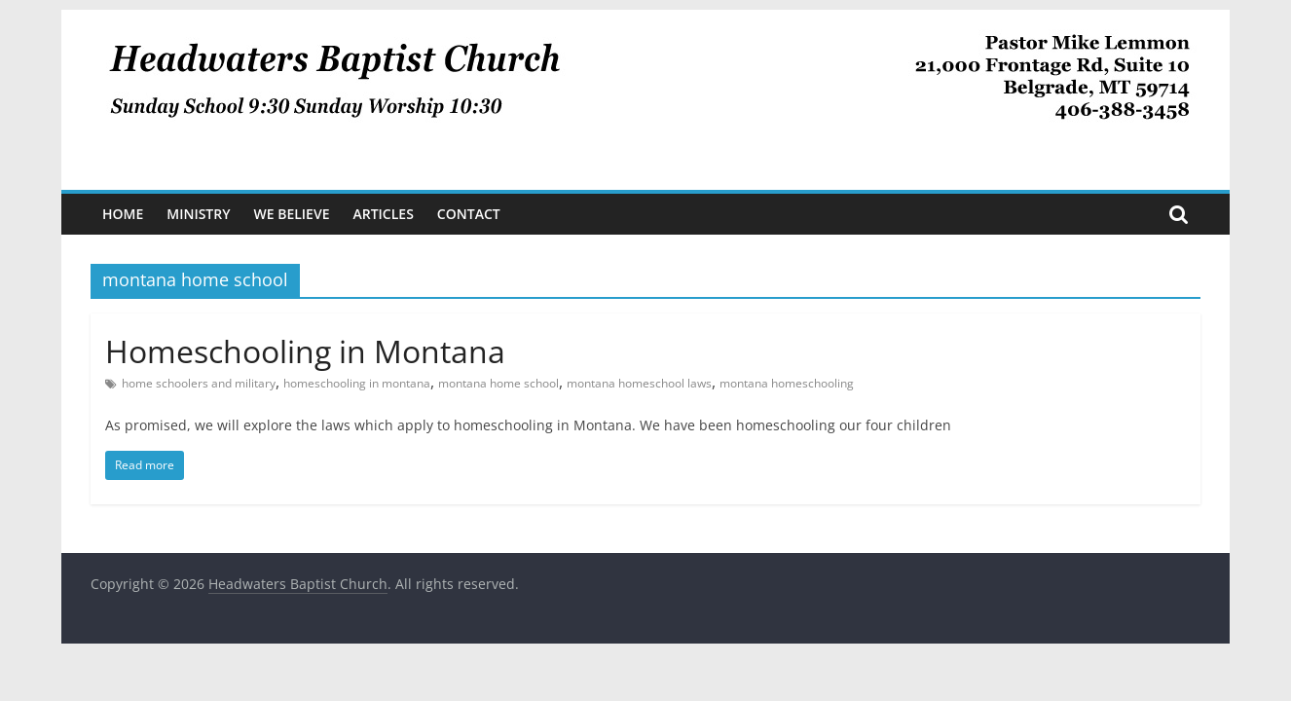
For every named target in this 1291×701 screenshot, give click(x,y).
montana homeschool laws (639, 383)
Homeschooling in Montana (305, 351)
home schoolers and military (199, 383)
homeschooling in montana (356, 383)
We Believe (292, 213)
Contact (468, 213)
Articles (382, 213)
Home (122, 213)
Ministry (198, 213)
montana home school (498, 383)
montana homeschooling (786, 383)
